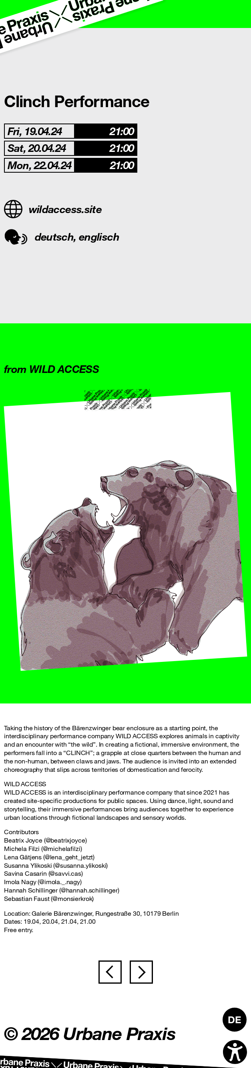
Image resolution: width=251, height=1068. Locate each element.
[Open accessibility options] (235, 1052)
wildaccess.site (53, 209)
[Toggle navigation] (237, 14)
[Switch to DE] (235, 1020)
